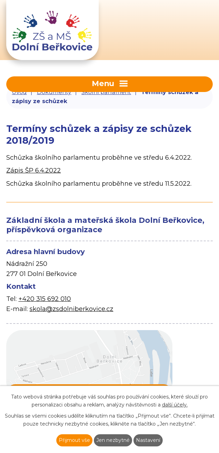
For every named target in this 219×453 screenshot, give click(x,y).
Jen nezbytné (113, 440)
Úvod (19, 92)
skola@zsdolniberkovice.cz (71, 309)
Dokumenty (54, 92)
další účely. (175, 405)
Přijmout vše (74, 440)
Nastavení (148, 440)
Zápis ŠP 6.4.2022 (33, 170)
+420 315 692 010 (44, 299)
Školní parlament (106, 92)
